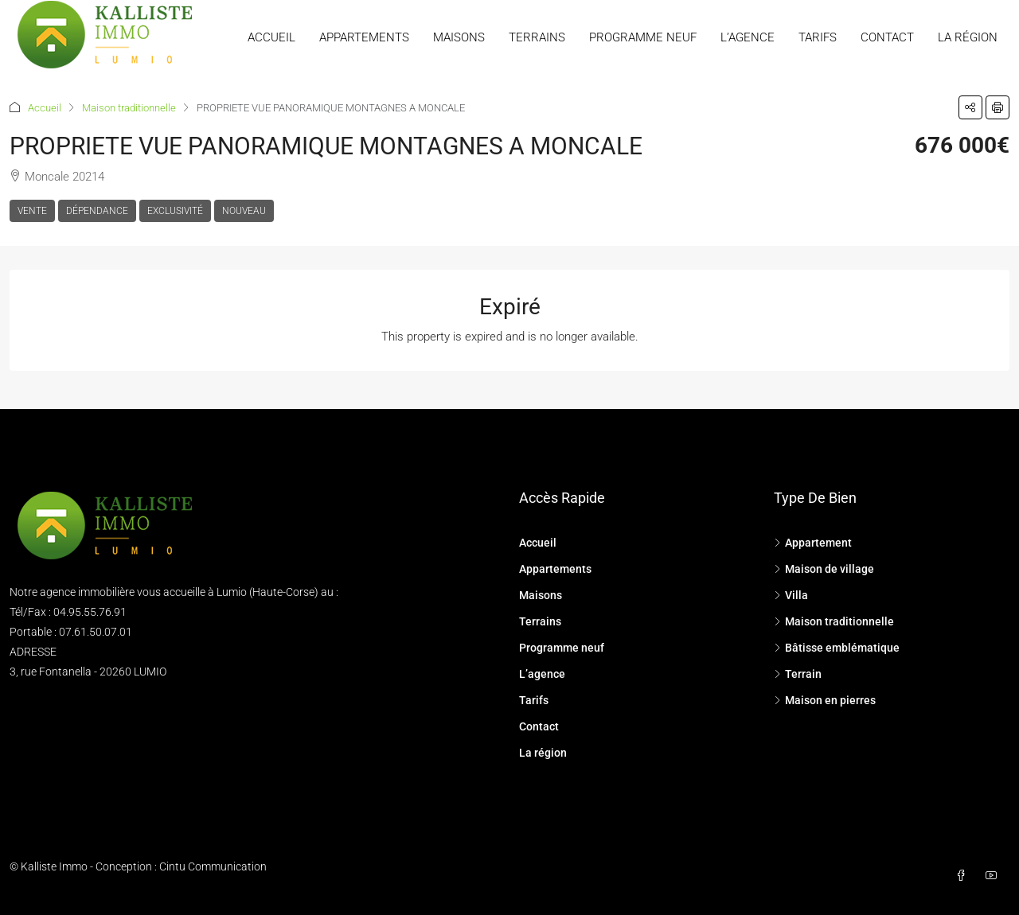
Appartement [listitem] (813, 542)
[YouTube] (994, 876)
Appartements (364, 37)
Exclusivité (175, 210)
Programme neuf (643, 37)
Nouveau (244, 210)
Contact (887, 37)
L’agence (747, 37)
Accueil (271, 37)
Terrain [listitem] (798, 674)
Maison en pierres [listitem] (825, 700)
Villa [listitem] (791, 595)
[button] (970, 107)
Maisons (459, 37)
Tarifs (817, 37)
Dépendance (97, 210)
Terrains (537, 37)
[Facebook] (964, 876)
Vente (32, 210)
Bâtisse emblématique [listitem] (837, 647)
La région (968, 37)
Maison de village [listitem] (824, 569)
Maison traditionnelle (129, 108)
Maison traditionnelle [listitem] (834, 621)
